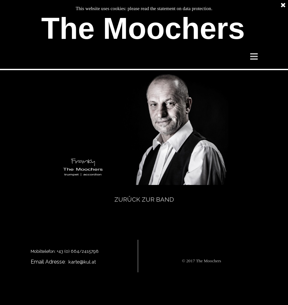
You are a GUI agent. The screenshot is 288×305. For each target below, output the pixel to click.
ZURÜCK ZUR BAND (144, 199)
